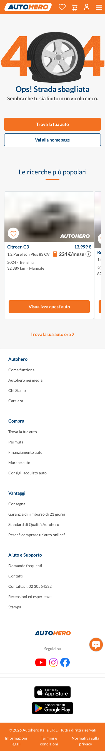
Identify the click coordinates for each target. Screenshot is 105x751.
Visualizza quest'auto (49, 306)
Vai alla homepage (52, 139)
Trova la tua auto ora (51, 334)
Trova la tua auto (52, 124)
